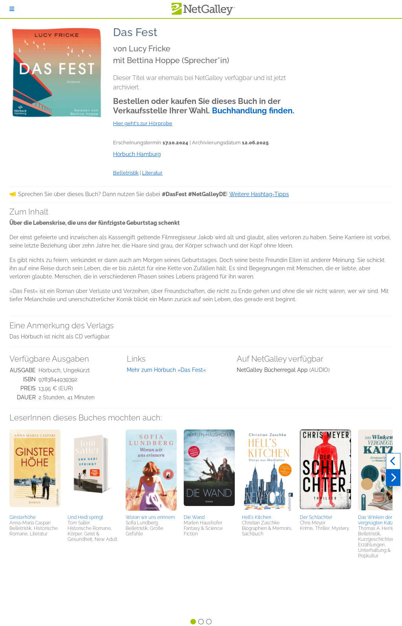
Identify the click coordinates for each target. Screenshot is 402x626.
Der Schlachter (316, 517)
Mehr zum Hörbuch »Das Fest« (166, 370)
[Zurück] (393, 461)
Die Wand (194, 517)
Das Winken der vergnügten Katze (377, 520)
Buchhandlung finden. (253, 110)
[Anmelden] (12, 9)
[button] (34, 470)
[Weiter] (393, 478)
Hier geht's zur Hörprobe (142, 123)
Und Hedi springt (85, 517)
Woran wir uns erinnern (150, 517)
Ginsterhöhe (22, 517)
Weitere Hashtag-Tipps (259, 194)
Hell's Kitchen (256, 517)
